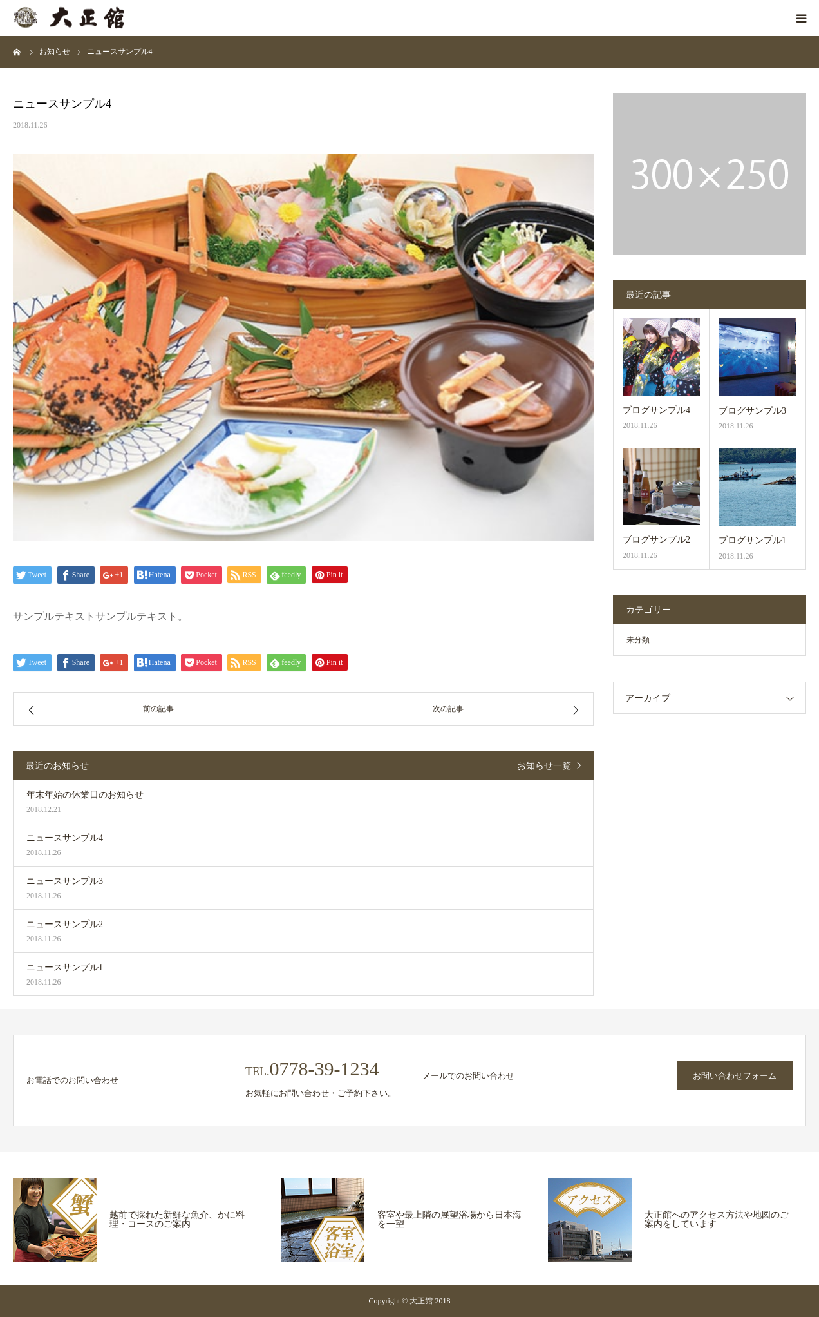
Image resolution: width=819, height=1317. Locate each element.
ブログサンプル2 (656, 539)
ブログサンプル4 (656, 410)
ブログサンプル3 (752, 411)
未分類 (638, 639)
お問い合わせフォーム (735, 1076)
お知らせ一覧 (544, 766)
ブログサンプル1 (752, 540)
